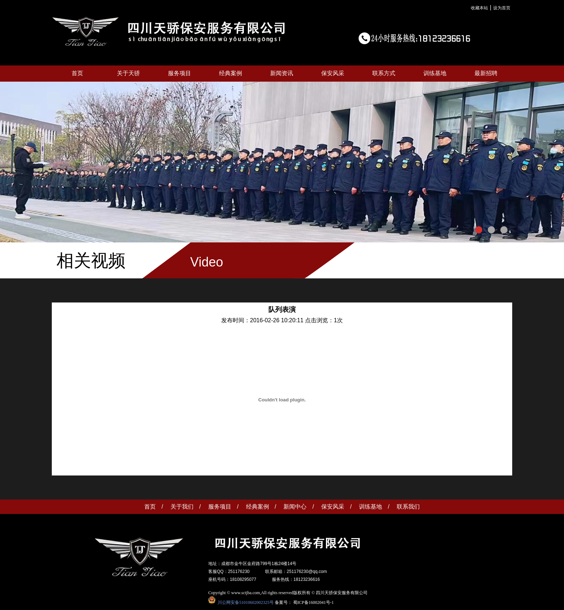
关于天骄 (128, 73)
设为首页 (501, 7)
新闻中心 (294, 507)
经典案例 (230, 73)
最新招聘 (485, 73)
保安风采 (332, 73)
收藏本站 (479, 7)
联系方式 (383, 73)
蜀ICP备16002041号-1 (313, 602)
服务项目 (179, 73)
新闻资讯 (281, 73)
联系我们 (408, 507)
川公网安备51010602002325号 (244, 602)
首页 (77, 73)
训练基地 (434, 73)
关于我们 (182, 507)
